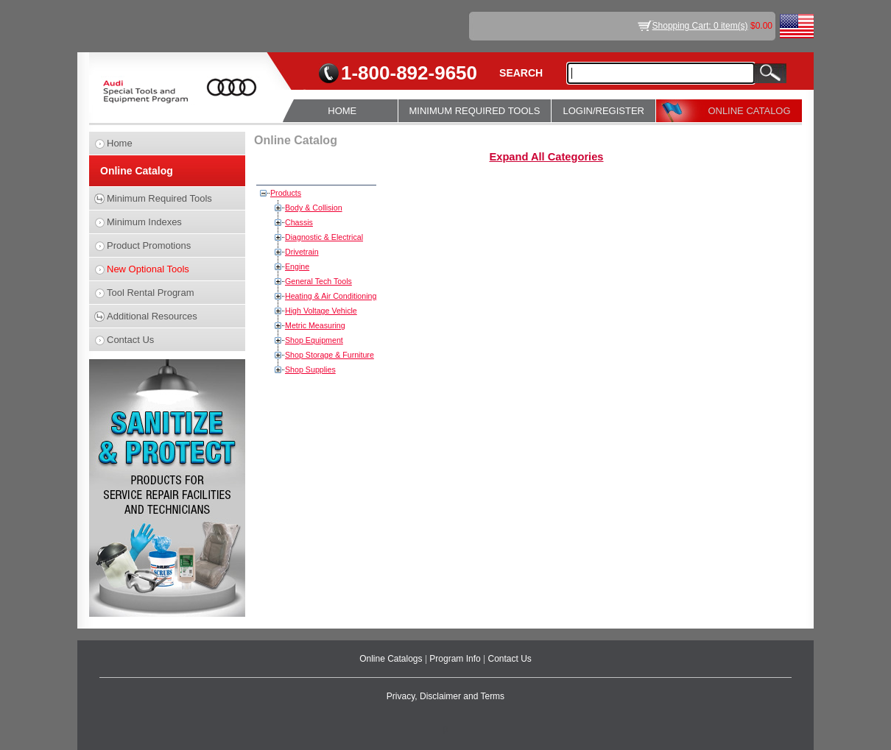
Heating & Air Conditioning (330, 295)
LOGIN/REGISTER (603, 110)
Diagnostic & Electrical (324, 237)
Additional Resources (152, 316)
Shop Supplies (310, 369)
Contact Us (130, 339)
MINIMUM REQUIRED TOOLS (474, 110)
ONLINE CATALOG (749, 110)
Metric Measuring (315, 325)
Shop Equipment (314, 340)
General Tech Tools (318, 281)
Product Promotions (149, 245)
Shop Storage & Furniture (329, 354)
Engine (297, 266)
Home (120, 143)
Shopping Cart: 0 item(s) (700, 26)
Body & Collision (313, 207)
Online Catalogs (392, 659)
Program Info (456, 659)
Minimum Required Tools (159, 198)
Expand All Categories (546, 157)
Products (285, 192)
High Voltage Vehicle (321, 310)
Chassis (299, 222)
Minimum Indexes (144, 221)
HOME (342, 110)
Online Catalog (136, 171)
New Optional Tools (148, 269)
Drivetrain (302, 251)
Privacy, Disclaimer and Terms (445, 696)
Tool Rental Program (150, 292)
